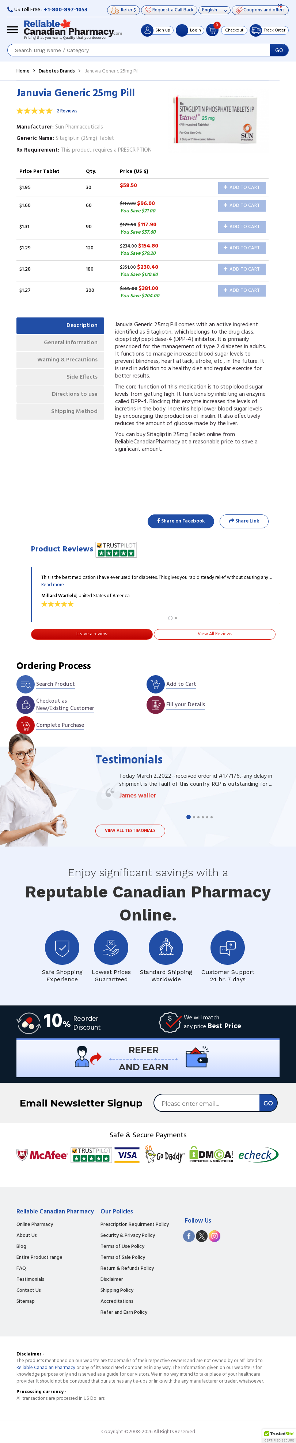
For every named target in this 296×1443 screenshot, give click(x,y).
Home (23, 71)
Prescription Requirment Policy (134, 1224)
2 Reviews (67, 111)
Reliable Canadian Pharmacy (45, 1368)
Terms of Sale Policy (122, 1257)
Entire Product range (39, 1257)
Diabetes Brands (57, 71)
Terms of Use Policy (122, 1246)
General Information (69, 344)
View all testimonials (130, 830)
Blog (21, 1246)
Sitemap (25, 1301)
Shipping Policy (116, 1290)
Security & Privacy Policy (127, 1235)
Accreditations (116, 1301)
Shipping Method (73, 415)
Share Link (244, 521)
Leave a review (91, 634)
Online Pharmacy (34, 1224)
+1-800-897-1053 (65, 10)
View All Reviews (215, 634)
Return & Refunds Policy (127, 1268)
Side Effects (81, 379)
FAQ (21, 1268)
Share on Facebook (181, 521)
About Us (26, 1235)
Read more (52, 585)
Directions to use (74, 397)
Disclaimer (111, 1279)
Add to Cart (242, 187)
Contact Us (28, 1290)
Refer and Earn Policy (123, 1312)
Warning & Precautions (66, 362)
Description (81, 326)
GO (279, 50)
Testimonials (30, 1279)
